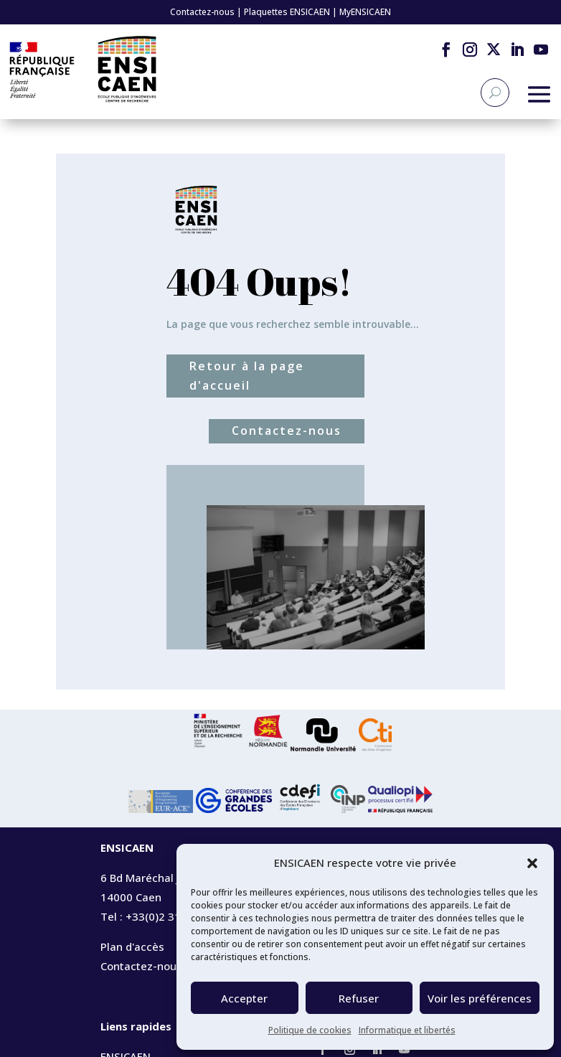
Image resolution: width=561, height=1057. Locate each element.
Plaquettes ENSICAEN (287, 12)
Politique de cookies (310, 1030)
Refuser (359, 998)
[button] (532, 863)
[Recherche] (495, 92)
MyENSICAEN (365, 12)
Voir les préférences (480, 998)
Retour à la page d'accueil (246, 375)
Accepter (244, 998)
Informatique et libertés (407, 1030)
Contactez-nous (202, 12)
